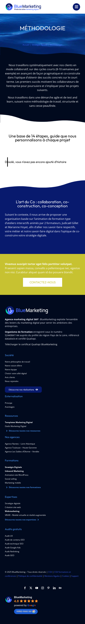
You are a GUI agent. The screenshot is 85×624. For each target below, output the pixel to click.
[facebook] (25, 588)
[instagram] (42, 588)
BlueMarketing (23, 597)
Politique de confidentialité (30, 576)
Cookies (65, 576)
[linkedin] (54, 588)
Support (74, 576)
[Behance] (60, 588)
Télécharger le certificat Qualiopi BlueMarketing (31, 344)
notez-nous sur (25, 611)
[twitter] (31, 588)
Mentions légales (52, 576)
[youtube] (36, 588)
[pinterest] (48, 588)
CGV (50, 572)
